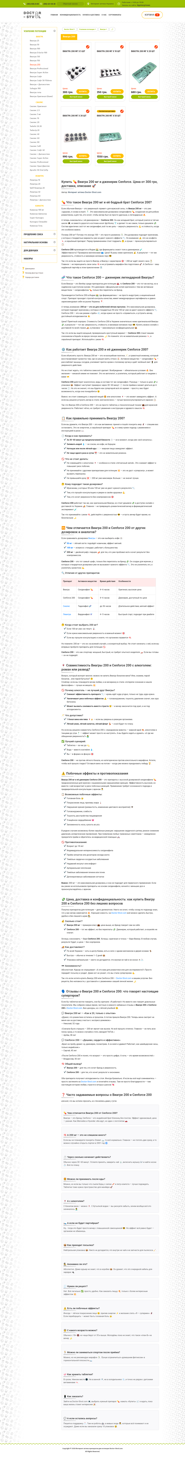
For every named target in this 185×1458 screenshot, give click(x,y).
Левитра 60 (35, 196)
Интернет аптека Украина (102, 4)
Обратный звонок (70, 4)
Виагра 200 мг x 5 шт (74, 51)
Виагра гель (35, 92)
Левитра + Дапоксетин (40, 200)
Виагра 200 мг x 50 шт (109, 115)
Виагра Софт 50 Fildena (41, 80)
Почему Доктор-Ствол (34, 273)
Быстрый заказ (76, 97)
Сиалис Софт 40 (37, 150)
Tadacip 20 (34, 130)
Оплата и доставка (91, 15)
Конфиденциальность (70, 15)
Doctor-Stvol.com (119, 913)
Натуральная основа (36, 242)
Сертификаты (115, 15)
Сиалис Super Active (39, 158)
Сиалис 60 (34, 138)
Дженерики (30, 269)
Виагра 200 (35, 64)
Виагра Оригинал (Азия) (41, 96)
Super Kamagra (37, 218)
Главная (54, 15)
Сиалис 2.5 (35, 110)
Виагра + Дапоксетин (40, 84)
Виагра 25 (34, 40)
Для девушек (31, 250)
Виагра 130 (35, 56)
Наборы (28, 258)
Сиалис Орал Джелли (40, 166)
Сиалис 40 (34, 134)
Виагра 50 (34, 44)
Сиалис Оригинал (38, 106)
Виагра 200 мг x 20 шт (143, 51)
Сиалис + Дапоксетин (40, 154)
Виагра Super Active (39, 72)
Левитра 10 (35, 180)
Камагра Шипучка (38, 214)
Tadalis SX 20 (36, 126)
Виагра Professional (39, 68)
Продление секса (33, 234)
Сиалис (39, 102)
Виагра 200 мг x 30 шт (74, 115)
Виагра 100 (35, 48)
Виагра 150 (35, 60)
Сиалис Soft (35, 146)
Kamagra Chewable (38, 222)
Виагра (39, 36)
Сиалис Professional (39, 162)
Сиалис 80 (34, 142)
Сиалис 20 (34, 122)
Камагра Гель (36, 226)
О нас (104, 15)
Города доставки (32, 277)
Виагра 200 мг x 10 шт (108, 51)
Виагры (91, 538)
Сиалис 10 (34, 118)
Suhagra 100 (35, 88)
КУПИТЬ (83, 91)
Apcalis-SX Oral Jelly (39, 170)
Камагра (39, 206)
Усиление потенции (35, 31)
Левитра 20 (35, 184)
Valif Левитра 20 (37, 188)
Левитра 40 (35, 192)
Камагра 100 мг (37, 210)
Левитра (39, 176)
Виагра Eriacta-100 (38, 52)
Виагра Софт (36, 76)
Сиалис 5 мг (35, 114)
